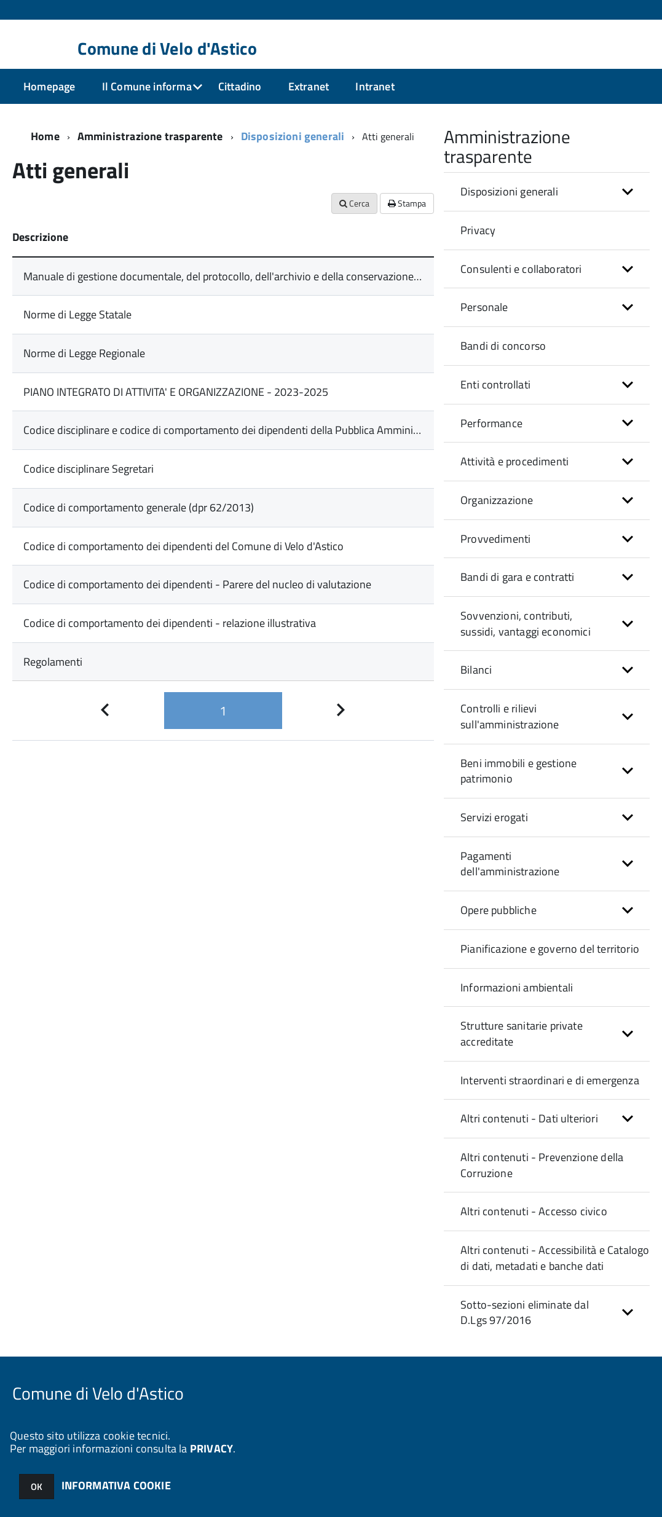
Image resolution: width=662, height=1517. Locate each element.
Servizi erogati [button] (494, 817)
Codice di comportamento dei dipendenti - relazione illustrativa (169, 623)
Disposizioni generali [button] (509, 191)
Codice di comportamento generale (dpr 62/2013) (138, 507)
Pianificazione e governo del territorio (549, 948)
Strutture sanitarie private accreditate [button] (521, 1033)
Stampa (407, 203)
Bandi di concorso (503, 345)
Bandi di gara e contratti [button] (517, 577)
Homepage (49, 86)
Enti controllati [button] (495, 384)
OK (36, 1487)
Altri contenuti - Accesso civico (533, 1211)
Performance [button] (491, 423)
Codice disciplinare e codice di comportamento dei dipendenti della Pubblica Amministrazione (239, 430)
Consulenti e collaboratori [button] (521, 269)
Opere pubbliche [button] (498, 910)
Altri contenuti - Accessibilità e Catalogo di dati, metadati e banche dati (555, 1258)
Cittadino (240, 86)
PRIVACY (211, 1448)
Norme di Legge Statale (77, 314)
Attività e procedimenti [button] (514, 461)
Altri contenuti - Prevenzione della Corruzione (541, 1165)
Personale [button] (484, 307)
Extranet (308, 86)
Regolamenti (52, 661)
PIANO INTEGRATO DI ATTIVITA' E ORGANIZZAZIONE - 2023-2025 (175, 392)
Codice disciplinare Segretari (88, 468)
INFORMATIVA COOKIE (116, 1485)
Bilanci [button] (476, 669)
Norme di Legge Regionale (84, 353)
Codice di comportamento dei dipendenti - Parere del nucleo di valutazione (197, 584)
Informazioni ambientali (516, 987)
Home (45, 136)
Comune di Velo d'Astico (166, 48)
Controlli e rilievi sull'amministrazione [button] (509, 716)
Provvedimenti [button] (495, 538)
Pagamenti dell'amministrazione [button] (510, 864)
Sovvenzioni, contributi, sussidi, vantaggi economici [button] (525, 623)
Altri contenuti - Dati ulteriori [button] (529, 1118)
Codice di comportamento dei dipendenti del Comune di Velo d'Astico (183, 546)
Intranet (374, 86)
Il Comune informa (147, 86)
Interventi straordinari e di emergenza (549, 1080)
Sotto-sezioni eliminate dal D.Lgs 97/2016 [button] (524, 1312)
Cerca (354, 203)
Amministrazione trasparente (150, 136)
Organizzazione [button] (497, 500)
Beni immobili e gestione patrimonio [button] (518, 771)
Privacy (477, 230)
